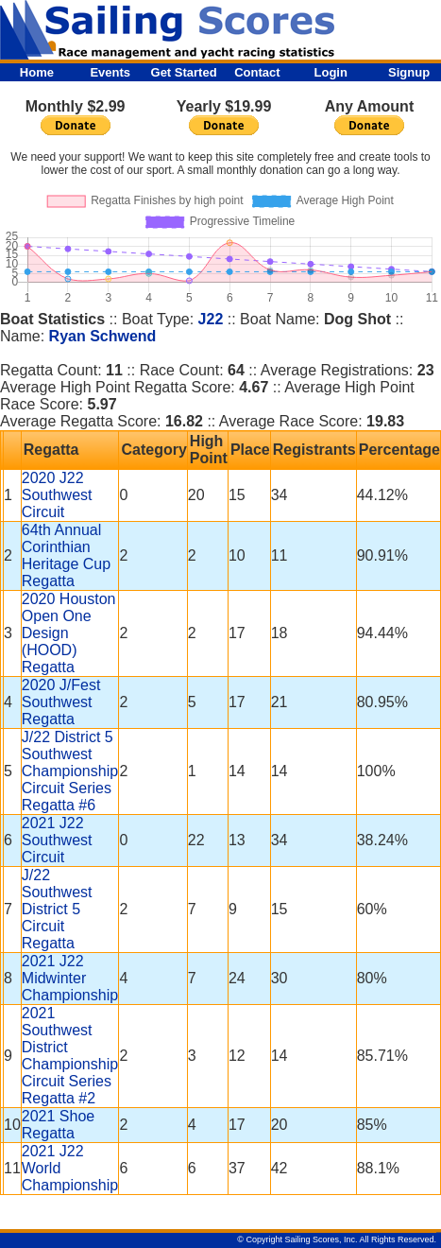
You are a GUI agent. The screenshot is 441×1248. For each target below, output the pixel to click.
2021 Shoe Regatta (58, 1124)
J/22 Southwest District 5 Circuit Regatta (57, 909)
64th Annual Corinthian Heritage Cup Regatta (66, 555)
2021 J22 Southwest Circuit (57, 840)
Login (331, 72)
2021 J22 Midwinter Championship (70, 978)
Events (110, 72)
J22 (211, 319)
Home (37, 72)
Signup (409, 72)
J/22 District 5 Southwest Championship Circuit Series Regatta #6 (70, 771)
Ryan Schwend (103, 336)
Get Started (184, 72)
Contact (257, 72)
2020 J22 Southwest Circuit (57, 495)
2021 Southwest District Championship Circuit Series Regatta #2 (70, 1055)
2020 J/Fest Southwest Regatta (61, 702)
